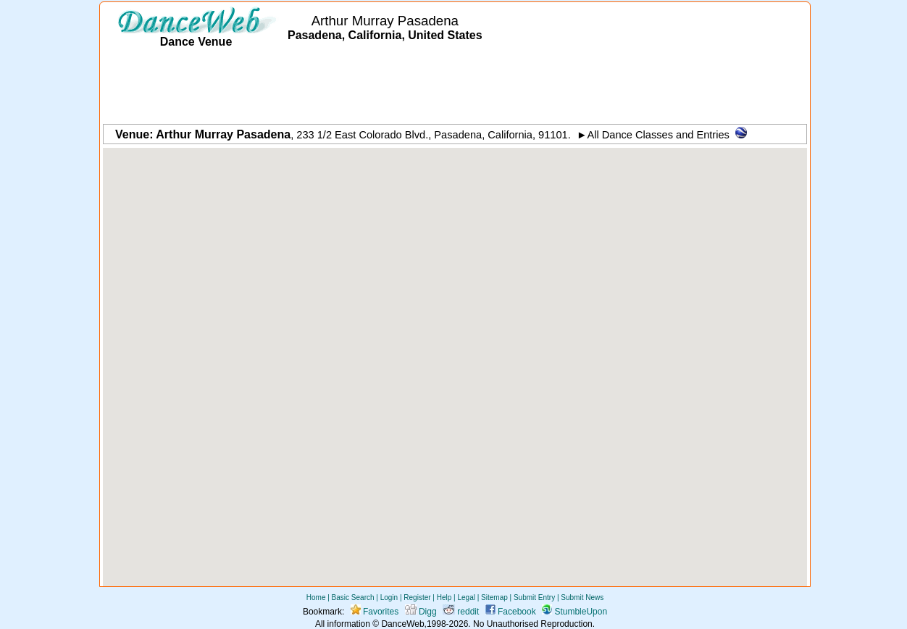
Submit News (582, 597)
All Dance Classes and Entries (658, 135)
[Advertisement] (455, 87)
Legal (466, 597)
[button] (455, 354)
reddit (461, 612)
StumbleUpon (574, 612)
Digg (421, 612)
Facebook (510, 612)
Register (417, 597)
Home (316, 597)
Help (444, 597)
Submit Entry (534, 597)
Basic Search (353, 597)
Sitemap (494, 597)
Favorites (375, 612)
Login (389, 597)
